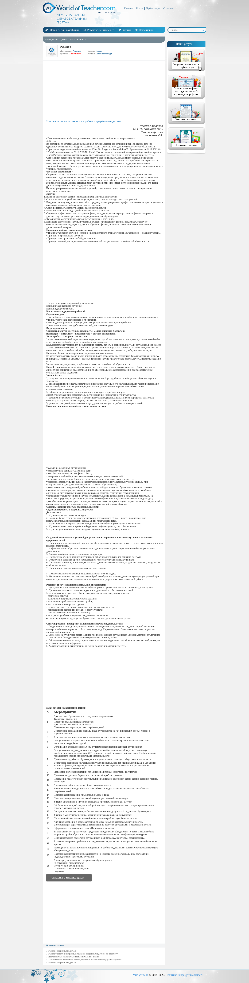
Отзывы (168, 8)
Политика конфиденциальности (184, 974)
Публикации (153, 8)
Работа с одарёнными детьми (62, 950)
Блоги (139, 8)
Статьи (127, 30)
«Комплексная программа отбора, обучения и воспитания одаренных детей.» (85, 959)
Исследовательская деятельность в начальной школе (73, 956)
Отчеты (81, 39)
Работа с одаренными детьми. (62, 962)
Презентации (146, 30)
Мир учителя (140, 974)
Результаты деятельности (101, 30)
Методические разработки (64, 30)
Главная (128, 8)
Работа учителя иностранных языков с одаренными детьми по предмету (83, 953)
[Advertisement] (104, 90)
